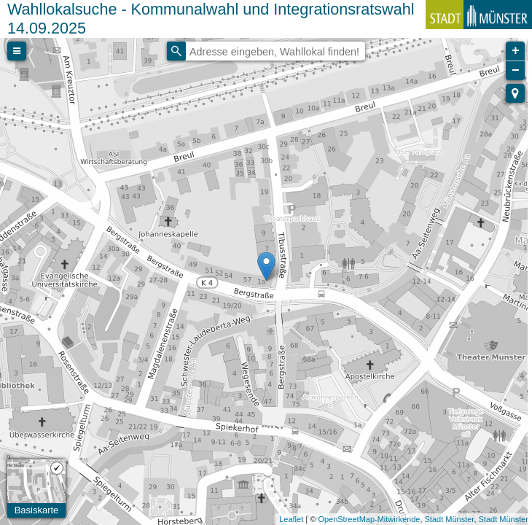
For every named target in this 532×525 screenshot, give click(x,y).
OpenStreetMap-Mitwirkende (369, 519)
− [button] (516, 70)
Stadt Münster (449, 519)
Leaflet (291, 519)
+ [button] (516, 51)
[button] (515, 93)
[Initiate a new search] (176, 51)
